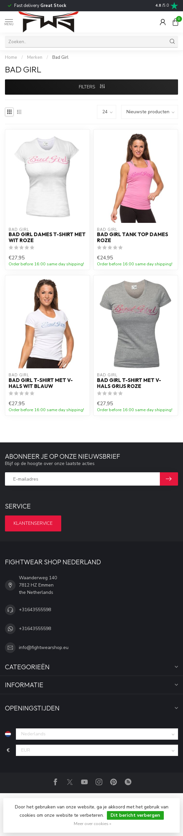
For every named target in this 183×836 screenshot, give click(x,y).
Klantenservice (33, 523)
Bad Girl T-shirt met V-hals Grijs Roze (129, 383)
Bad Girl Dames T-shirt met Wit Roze (47, 237)
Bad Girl (60, 57)
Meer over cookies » (92, 823)
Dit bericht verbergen (135, 815)
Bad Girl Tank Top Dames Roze (132, 237)
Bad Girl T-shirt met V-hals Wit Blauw (41, 383)
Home (11, 57)
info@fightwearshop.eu (44, 647)
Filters (92, 87)
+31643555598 (35, 609)
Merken (34, 57)
